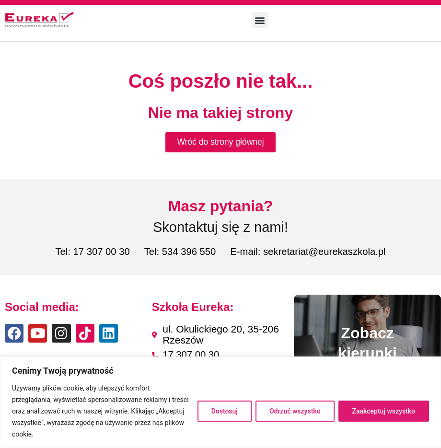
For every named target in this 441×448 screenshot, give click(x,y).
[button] (260, 20)
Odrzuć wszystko (295, 411)
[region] (220, 402)
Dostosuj (224, 411)
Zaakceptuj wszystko (383, 411)
